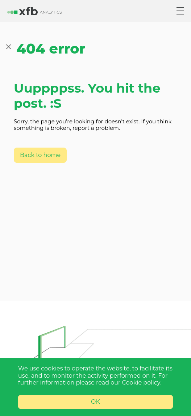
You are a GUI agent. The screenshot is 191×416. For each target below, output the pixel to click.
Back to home (40, 155)
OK (95, 401)
